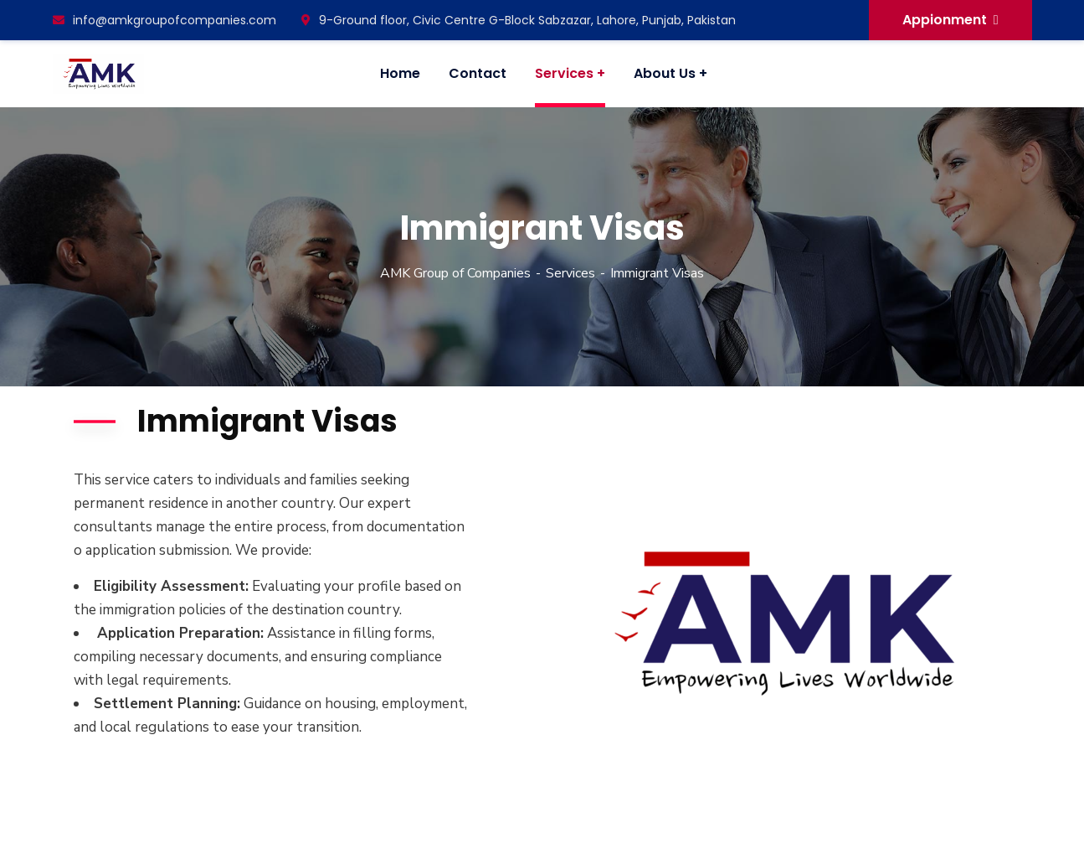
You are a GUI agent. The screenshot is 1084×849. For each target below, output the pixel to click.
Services (570, 273)
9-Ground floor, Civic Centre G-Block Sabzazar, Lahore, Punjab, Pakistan (518, 20)
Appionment (950, 19)
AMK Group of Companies (455, 273)
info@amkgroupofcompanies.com (164, 20)
